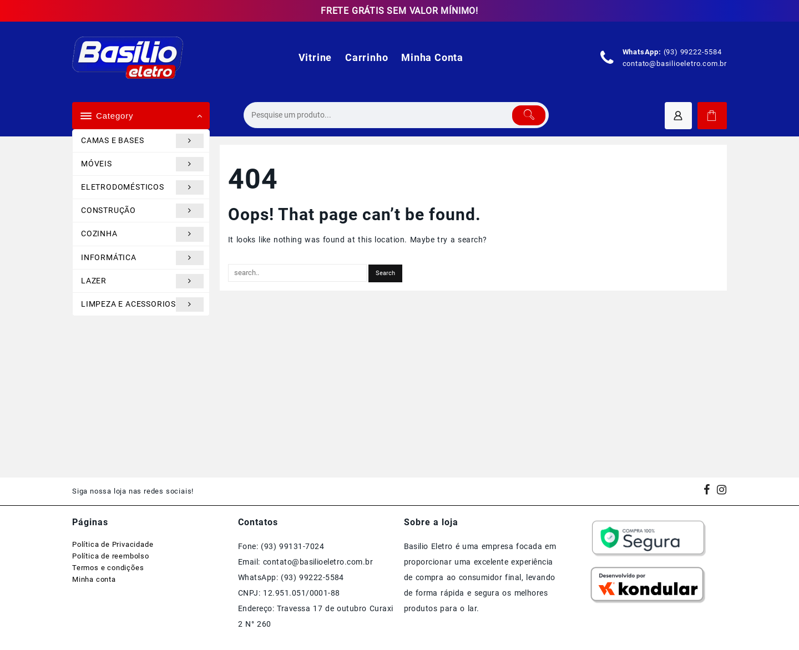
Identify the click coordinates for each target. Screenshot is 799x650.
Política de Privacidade (112, 544)
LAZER (142, 281)
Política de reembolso (110, 556)
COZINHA (142, 234)
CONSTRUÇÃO (142, 211)
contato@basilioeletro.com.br (675, 63)
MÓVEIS (142, 164)
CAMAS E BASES (142, 141)
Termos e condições (108, 567)
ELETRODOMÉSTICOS (142, 187)
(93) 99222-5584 (693, 52)
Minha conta (94, 579)
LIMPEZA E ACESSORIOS (142, 304)
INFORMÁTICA (142, 258)
